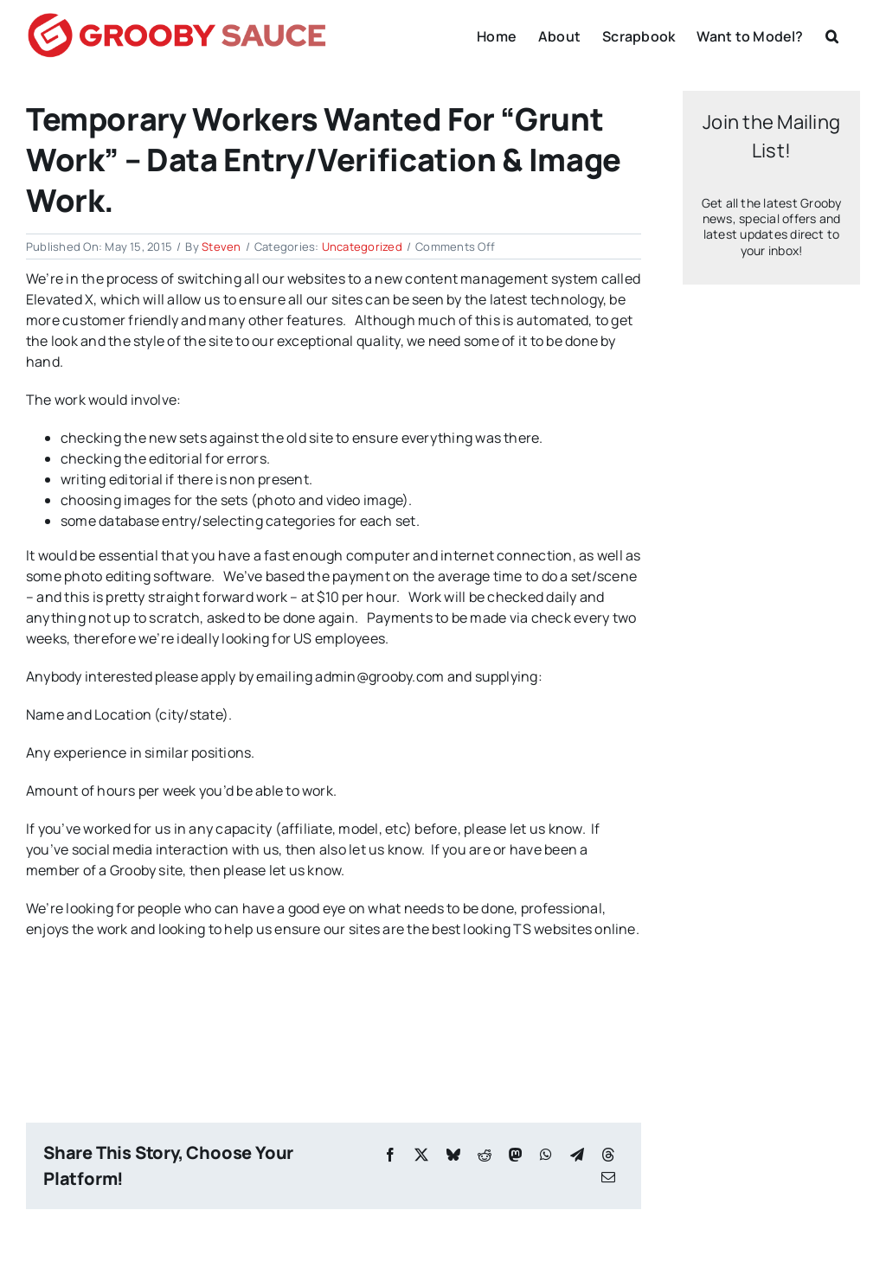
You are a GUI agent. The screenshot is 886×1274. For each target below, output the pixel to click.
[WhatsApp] (546, 1154)
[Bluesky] (453, 1154)
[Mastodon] (515, 1154)
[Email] (608, 1177)
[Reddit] (484, 1154)
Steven (221, 246)
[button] (831, 34)
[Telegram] (577, 1154)
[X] (421, 1154)
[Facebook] (390, 1154)
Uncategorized (362, 246)
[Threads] (608, 1154)
